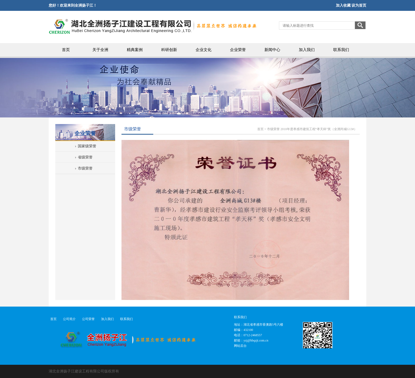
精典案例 (135, 50)
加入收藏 (343, 5)
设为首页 (358, 5)
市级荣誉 (85, 168)
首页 (66, 50)
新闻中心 (272, 50)
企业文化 (203, 50)
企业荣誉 (238, 50)
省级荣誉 (85, 157)
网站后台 (240, 346)
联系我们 (341, 50)
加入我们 (307, 50)
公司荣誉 (88, 319)
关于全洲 (100, 50)
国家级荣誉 (87, 146)
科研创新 (169, 50)
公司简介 (69, 319)
